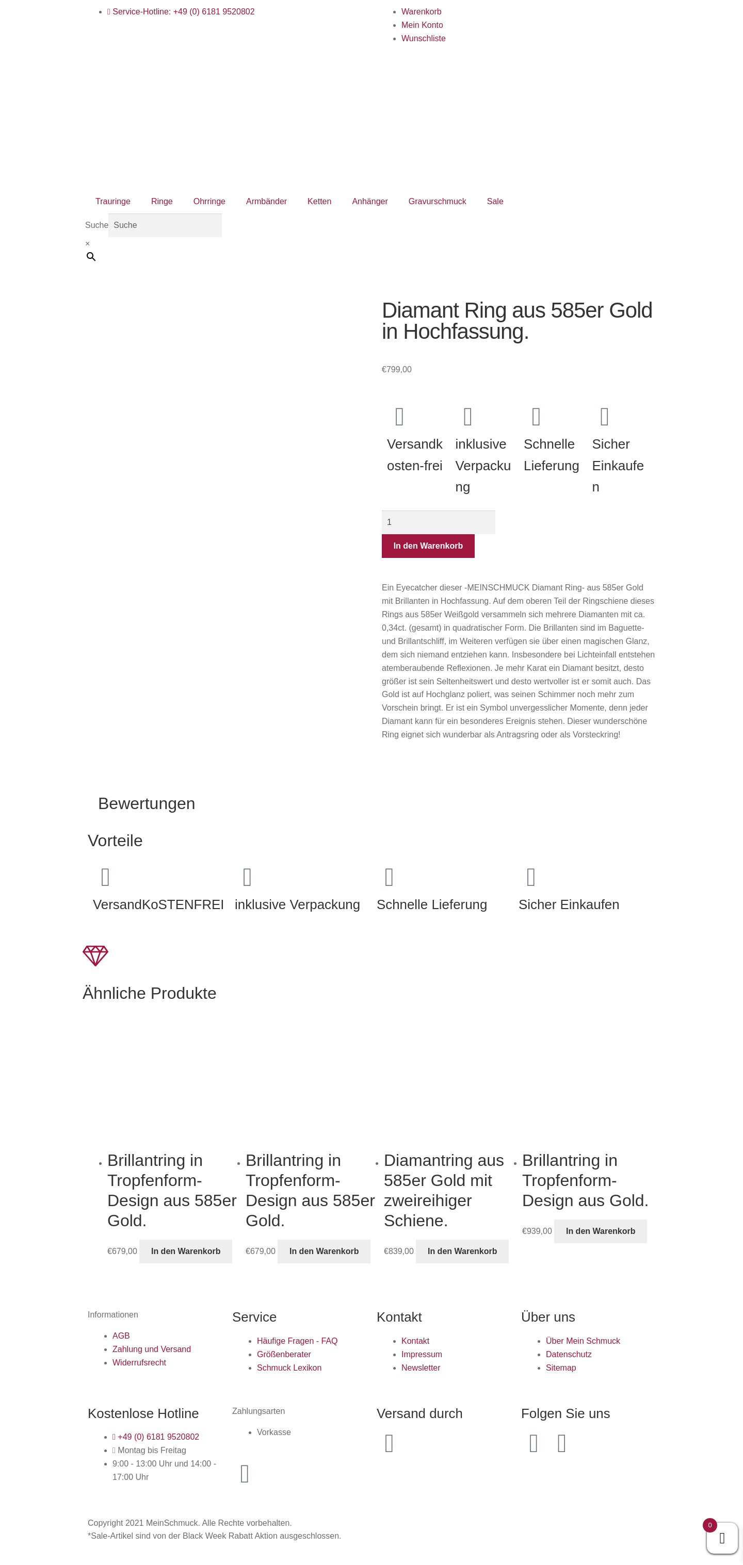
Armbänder (266, 201)
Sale (495, 201)
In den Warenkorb (428, 545)
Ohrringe (209, 201)
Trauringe (113, 201)
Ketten (319, 201)
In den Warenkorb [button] (186, 1251)
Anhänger (369, 201)
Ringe (162, 201)
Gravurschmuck (437, 201)
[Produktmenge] (438, 522)
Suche (96, 225)
